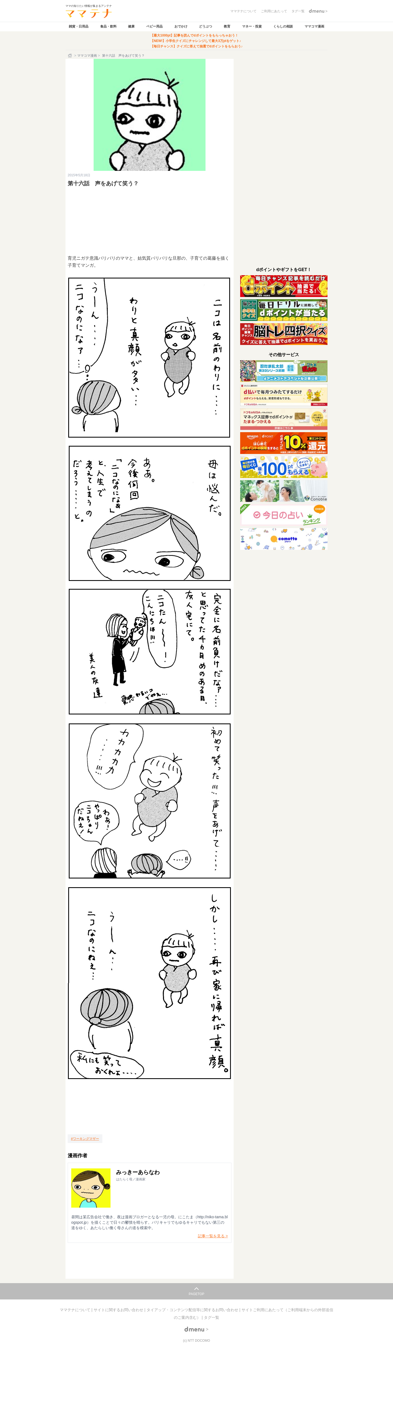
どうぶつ (205, 26)
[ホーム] (70, 55)
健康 (131, 26)
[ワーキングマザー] (85, 1138)
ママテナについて (75, 1310)
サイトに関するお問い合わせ (119, 1310)
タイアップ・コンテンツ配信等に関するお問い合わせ (193, 1310)
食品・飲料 (108, 26)
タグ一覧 (211, 1317)
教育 (227, 26)
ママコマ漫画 (314, 26)
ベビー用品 (154, 26)
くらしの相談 (283, 26)
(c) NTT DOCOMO (196, 1341)
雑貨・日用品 (78, 26)
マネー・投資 (252, 26)
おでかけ (180, 26)
